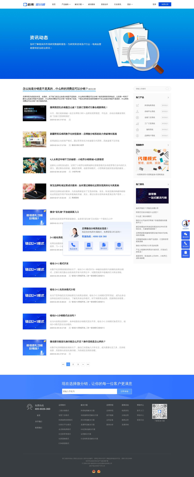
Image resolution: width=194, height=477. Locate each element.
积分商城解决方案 (88, 420)
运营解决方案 (86, 434)
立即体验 (124, 391)
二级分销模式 (64, 411)
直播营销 (125, 425)
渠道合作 (104, 4)
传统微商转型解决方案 (89, 415)
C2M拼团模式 (64, 443)
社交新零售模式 (65, 434)
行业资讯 (117, 4)
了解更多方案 (159, 421)
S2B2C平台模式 (65, 425)
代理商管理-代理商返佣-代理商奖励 (150, 174)
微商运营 (125, 420)
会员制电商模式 (65, 429)
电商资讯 (125, 411)
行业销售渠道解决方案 (89, 439)
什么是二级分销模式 (144, 216)
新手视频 (109, 415)
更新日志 (140, 420)
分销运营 (125, 415)
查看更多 (165, 105)
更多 (129, 4)
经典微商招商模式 (66, 420)
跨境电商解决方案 (88, 411)
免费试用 (164, 4)
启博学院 (109, 411)
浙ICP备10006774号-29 (97, 466)
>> (88, 364)
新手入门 (140, 411)
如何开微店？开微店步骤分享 (147, 208)
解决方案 (78, 4)
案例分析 (109, 425)
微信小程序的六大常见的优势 (147, 246)
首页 (54, 4)
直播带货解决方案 (88, 425)
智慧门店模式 (64, 415)
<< (63, 364)
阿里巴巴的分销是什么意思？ (147, 212)
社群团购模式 (64, 439)
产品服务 (65, 4)
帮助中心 (140, 415)
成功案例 (91, 4)
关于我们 (38, 421)
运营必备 (109, 420)
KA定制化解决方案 (88, 429)
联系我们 (38, 428)
